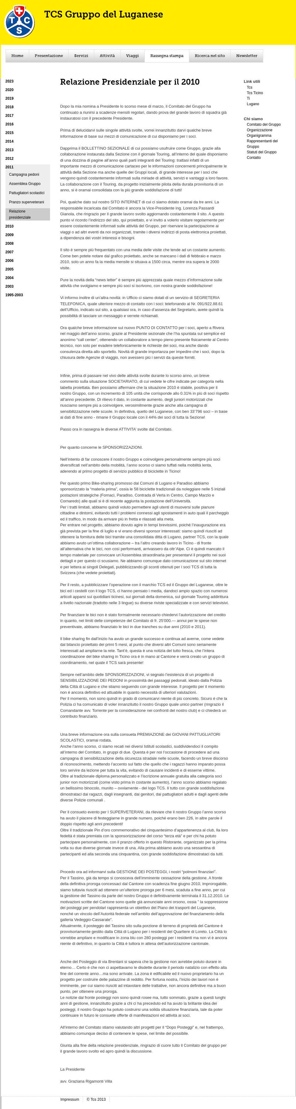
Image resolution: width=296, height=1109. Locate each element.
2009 (10, 235)
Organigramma (259, 135)
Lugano (253, 104)
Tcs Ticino (255, 93)
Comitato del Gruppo (264, 124)
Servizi (81, 56)
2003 (10, 286)
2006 (10, 261)
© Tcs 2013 (96, 1099)
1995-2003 (14, 295)
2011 (10, 167)
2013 (10, 150)
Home (17, 56)
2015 (10, 133)
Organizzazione (259, 130)
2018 (10, 107)
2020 (10, 90)
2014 (10, 141)
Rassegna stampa (166, 56)
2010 (10, 226)
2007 (10, 252)
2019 (10, 98)
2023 (10, 81)
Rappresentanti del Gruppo (262, 144)
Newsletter (246, 56)
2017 (10, 115)
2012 (10, 158)
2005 (10, 269)
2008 (10, 243)
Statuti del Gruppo (262, 152)
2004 (10, 278)
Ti (248, 98)
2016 (10, 124)
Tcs (249, 87)
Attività (107, 56)
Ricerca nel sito (210, 56)
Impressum (69, 1099)
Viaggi (132, 56)
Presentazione (49, 56)
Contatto (254, 157)
